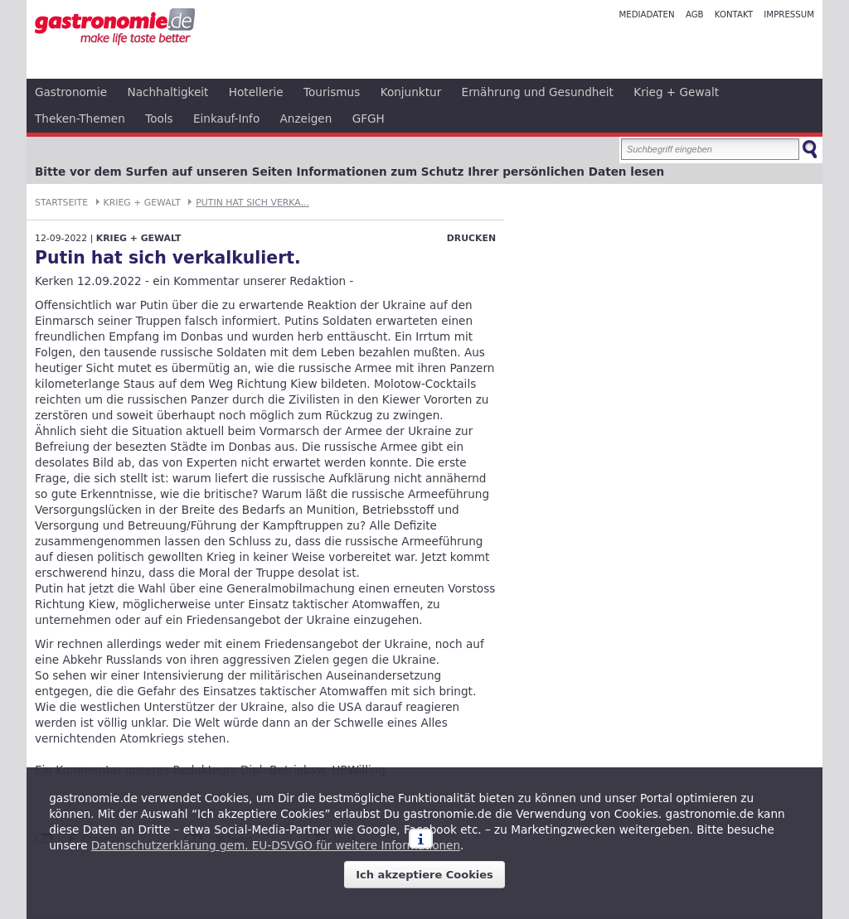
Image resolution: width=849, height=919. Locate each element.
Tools (159, 118)
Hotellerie (256, 92)
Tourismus (331, 92)
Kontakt (734, 14)
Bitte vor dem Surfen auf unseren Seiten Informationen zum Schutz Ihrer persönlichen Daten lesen (349, 171)
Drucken (471, 238)
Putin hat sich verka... (252, 202)
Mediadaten (646, 14)
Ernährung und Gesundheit (538, 92)
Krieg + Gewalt (676, 92)
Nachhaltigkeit (168, 92)
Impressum (789, 14)
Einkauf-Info (226, 118)
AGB (695, 14)
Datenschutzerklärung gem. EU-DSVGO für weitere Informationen (275, 845)
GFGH (368, 118)
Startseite (61, 202)
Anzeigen (306, 118)
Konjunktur (411, 92)
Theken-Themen (80, 118)
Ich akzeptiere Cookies (424, 874)
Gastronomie (71, 92)
